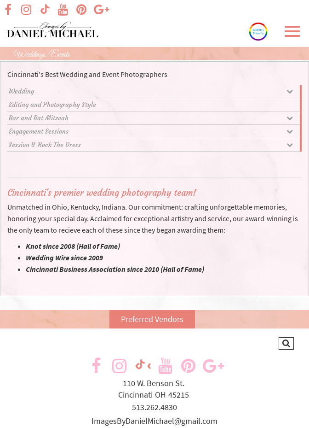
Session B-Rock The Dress (151, 144)
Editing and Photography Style (52, 104)
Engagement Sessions (151, 131)
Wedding (151, 91)
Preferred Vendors (152, 319)
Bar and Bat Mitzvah (151, 117)
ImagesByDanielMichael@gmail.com (154, 421)
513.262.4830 (154, 407)
